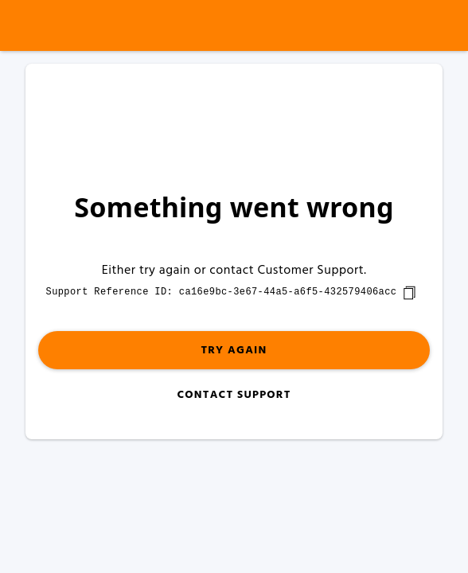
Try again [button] (234, 350)
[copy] (409, 293)
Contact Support (234, 395)
